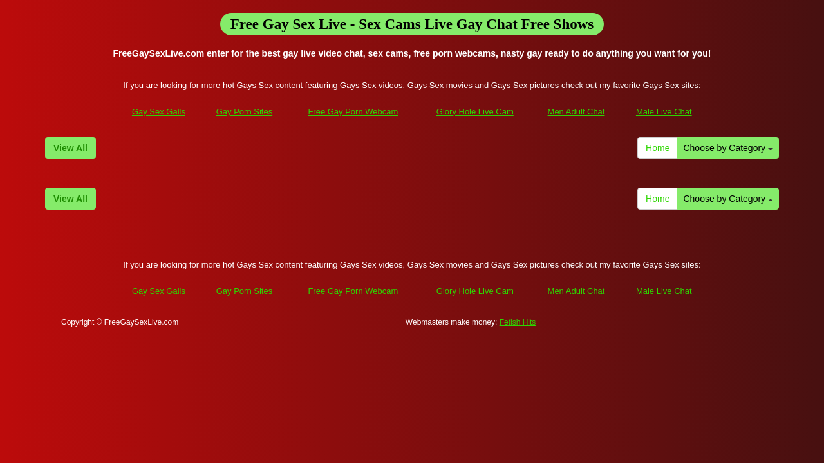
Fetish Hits (518, 322)
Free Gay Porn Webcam (353, 111)
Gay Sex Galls (158, 111)
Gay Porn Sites (244, 111)
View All (70, 148)
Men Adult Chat (576, 111)
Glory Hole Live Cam (475, 111)
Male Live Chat (664, 111)
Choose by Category (728, 148)
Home (658, 148)
